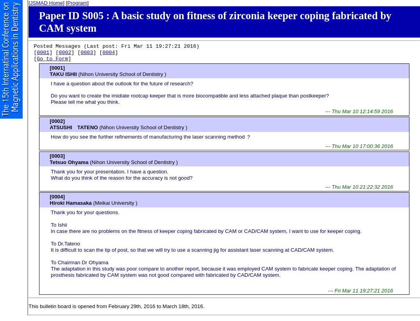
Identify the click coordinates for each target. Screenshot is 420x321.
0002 (65, 52)
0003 (86, 52)
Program (77, 3)
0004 (108, 52)
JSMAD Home (46, 3)
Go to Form (52, 59)
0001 (43, 52)
